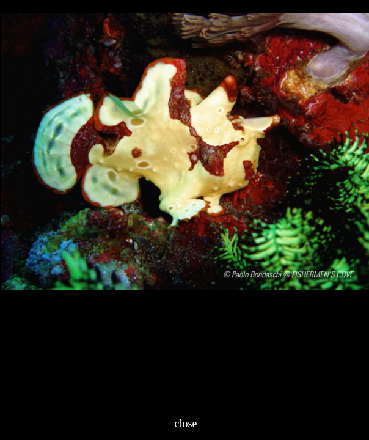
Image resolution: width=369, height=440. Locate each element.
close (186, 423)
